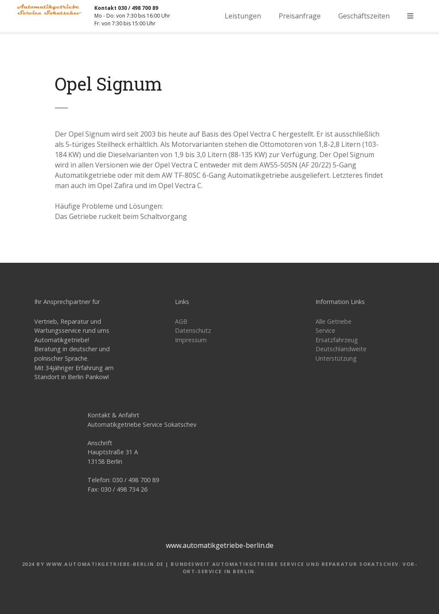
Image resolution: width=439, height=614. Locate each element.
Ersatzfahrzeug (337, 340)
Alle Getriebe (334, 321)
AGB (181, 321)
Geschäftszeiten (364, 16)
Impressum (191, 340)
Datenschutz (193, 330)
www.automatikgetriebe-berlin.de (220, 545)
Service (325, 330)
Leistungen (243, 16)
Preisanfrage (300, 16)
